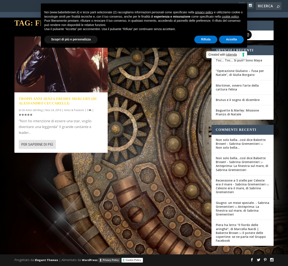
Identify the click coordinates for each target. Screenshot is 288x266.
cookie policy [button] (230, 16)
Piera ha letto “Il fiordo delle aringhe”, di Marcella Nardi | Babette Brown (237, 229)
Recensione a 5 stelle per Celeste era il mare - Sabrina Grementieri (241, 182)
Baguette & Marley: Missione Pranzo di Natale (237, 112)
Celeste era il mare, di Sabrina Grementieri (238, 190)
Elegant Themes (46, 260)
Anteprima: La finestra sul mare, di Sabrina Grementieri (242, 168)
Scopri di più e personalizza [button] (71, 39)
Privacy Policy (111, 260)
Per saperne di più (37, 144)
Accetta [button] (231, 39)
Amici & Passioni (74, 110)
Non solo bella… (228, 147)
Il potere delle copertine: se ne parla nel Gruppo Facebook (241, 237)
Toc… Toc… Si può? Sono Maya (239, 60)
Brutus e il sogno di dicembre (238, 100)
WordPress (90, 260)
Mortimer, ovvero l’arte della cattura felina (237, 87)
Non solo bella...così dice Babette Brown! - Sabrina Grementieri (241, 142)
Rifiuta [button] (206, 39)
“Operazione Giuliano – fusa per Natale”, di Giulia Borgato (240, 73)
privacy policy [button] (204, 12)
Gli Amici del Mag (32, 110)
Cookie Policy (133, 260)
